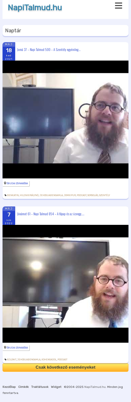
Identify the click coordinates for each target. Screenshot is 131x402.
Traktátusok (39, 387)
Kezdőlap (9, 387)
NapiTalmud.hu (35, 7)
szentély (104, 195)
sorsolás (92, 195)
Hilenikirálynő (29, 195)
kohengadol (49, 359)
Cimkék (23, 387)
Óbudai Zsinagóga (17, 183)
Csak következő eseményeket (65, 367)
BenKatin (13, 195)
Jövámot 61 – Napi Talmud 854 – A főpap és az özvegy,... (50, 213)
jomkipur (70, 195)
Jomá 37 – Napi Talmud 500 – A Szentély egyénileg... (49, 49)
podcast (81, 195)
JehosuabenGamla (51, 195)
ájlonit (11, 359)
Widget (56, 387)
